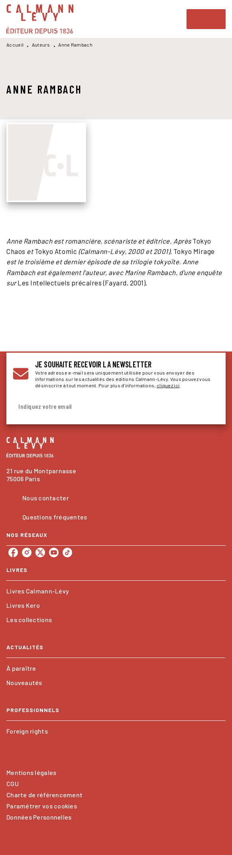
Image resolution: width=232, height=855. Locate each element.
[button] (116, 591)
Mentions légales (31, 772)
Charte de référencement (44, 794)
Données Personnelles (38, 817)
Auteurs (41, 44)
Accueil (15, 44)
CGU (12, 783)
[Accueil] (39, 19)
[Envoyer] (209, 406)
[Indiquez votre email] (106, 406)
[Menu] (206, 19)
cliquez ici (168, 385)
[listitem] (13, 552)
